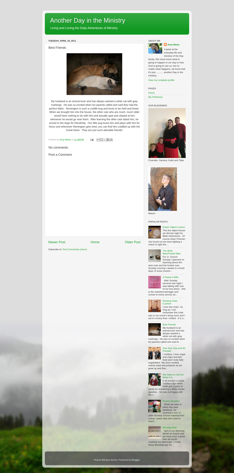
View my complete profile (161, 80)
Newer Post (56, 242)
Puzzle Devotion (171, 401)
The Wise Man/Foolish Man (172, 252)
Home (95, 242)
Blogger (136, 460)
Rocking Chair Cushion (170, 302)
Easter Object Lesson (174, 227)
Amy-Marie (173, 44)
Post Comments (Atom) (75, 249)
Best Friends (169, 324)
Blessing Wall (170, 427)
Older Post (132, 242)
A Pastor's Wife (170, 277)
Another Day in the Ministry (87, 20)
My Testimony (155, 97)
